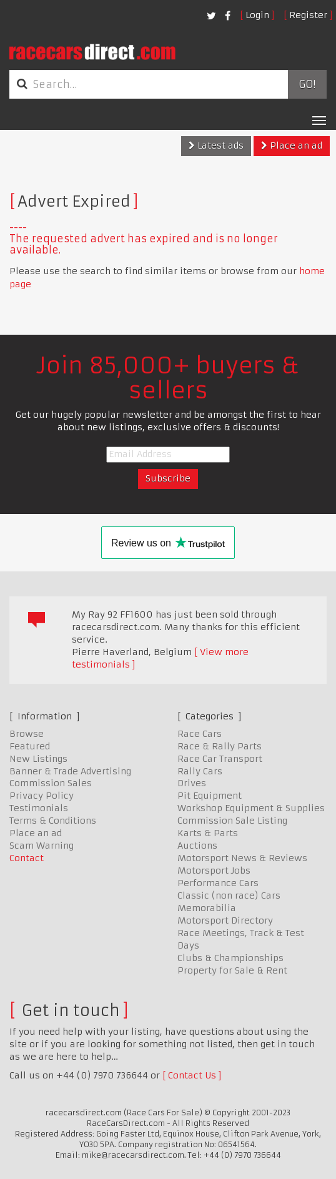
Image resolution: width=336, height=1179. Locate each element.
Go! (307, 84)
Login (257, 15)
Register (308, 15)
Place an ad (291, 145)
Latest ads (216, 145)
